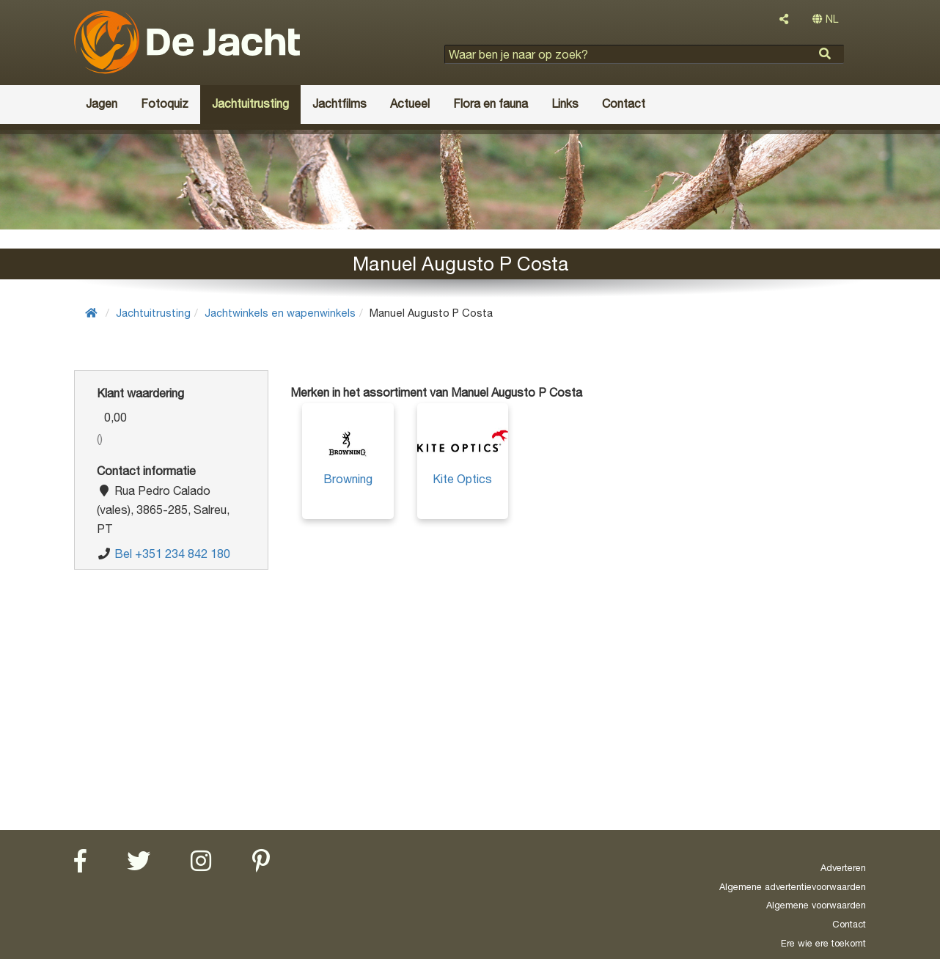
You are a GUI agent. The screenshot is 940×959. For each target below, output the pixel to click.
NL (825, 19)
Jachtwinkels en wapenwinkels (280, 312)
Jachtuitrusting (153, 312)
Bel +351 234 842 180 (172, 553)
